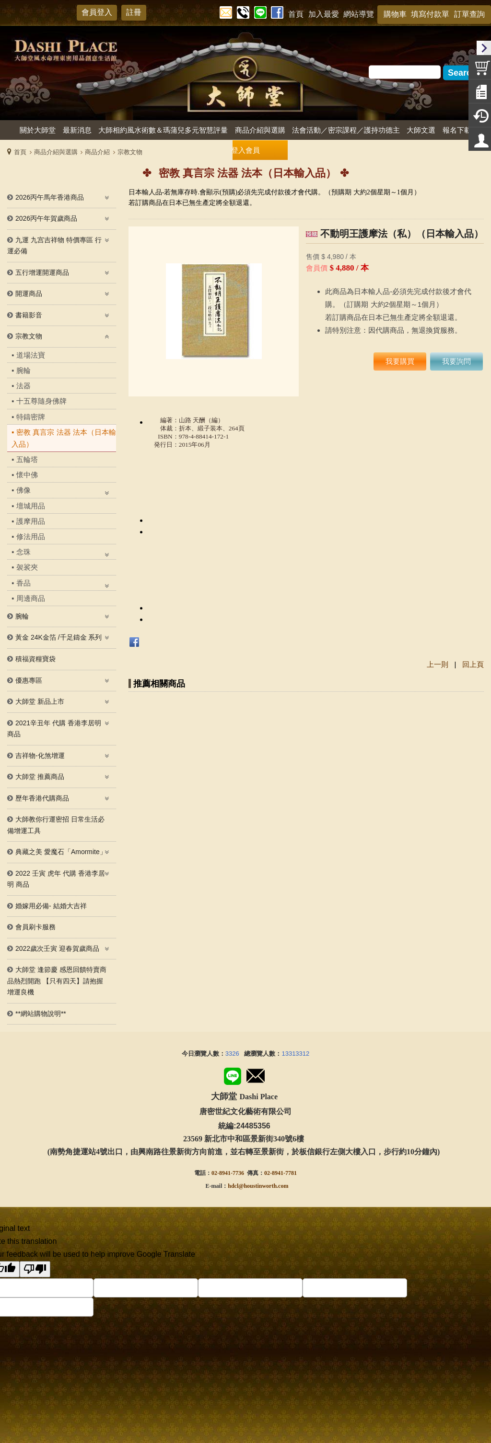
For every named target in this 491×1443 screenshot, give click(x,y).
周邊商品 (30, 598)
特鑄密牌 (30, 417)
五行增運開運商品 (42, 272)
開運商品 (28, 293)
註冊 (133, 12)
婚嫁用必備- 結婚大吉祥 (51, 906)
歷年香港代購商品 (42, 798)
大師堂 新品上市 (39, 701)
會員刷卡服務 (35, 927)
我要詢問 (456, 361)
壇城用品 (30, 506)
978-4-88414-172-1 (204, 436)
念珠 (23, 552)
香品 (23, 583)
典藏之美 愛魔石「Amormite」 (60, 852)
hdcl (233, 1186)
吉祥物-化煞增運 (40, 755)
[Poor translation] (35, 1269)
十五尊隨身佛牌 (41, 401)
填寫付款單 (430, 14)
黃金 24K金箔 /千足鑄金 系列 (58, 637)
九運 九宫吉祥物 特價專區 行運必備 (54, 245)
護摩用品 (30, 521)
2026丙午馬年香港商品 (49, 197)
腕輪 (23, 370)
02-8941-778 (279, 1173)
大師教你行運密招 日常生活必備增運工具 (56, 824)
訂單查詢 (469, 14)
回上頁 (473, 664)
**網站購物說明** (40, 1013)
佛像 (23, 490)
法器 (23, 386)
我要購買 (400, 361)
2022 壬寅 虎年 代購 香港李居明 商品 (56, 879)
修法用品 (30, 536)
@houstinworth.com (263, 1186)
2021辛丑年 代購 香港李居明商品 (54, 728)
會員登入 (97, 12)
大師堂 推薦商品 (39, 776)
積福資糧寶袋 (35, 659)
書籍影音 (28, 315)
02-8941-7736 (227, 1173)
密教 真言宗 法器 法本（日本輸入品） (64, 438)
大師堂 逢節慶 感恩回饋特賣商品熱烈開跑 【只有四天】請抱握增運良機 (56, 981)
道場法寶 (30, 355)
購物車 (395, 14)
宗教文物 (28, 336)
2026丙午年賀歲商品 (46, 218)
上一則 (437, 664)
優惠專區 (28, 680)
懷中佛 (27, 475)
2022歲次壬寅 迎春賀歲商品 (57, 948)
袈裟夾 (27, 567)
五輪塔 (27, 459)
